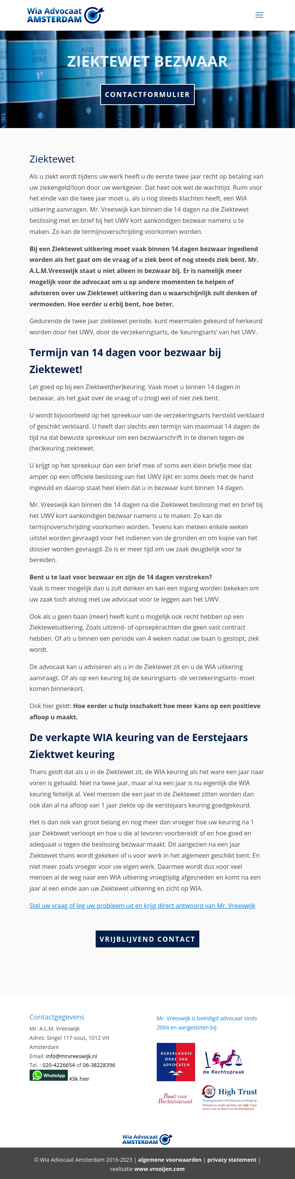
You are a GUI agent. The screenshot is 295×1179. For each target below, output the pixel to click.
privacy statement (232, 1159)
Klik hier (59, 1078)
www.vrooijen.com (159, 1168)
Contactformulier (147, 94)
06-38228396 (99, 1065)
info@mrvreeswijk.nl (71, 1056)
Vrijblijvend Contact (147, 939)
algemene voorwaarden (169, 1159)
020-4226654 (59, 1065)
